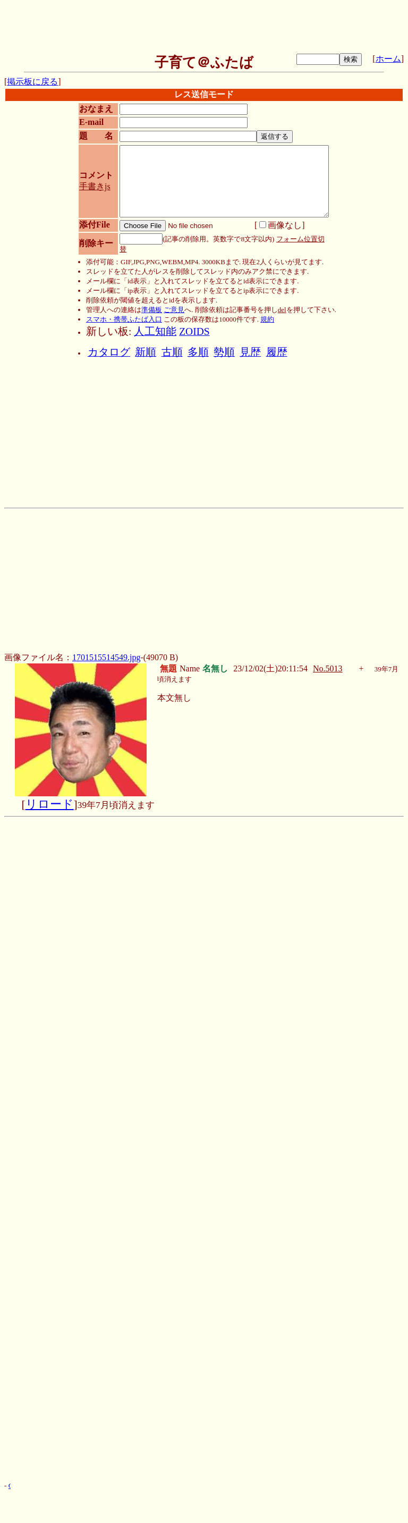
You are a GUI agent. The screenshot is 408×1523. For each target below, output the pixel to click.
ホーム (388, 58)
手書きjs (94, 186)
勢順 (224, 352)
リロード (50, 804)
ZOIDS (194, 331)
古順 (172, 352)
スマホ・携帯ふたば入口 (124, 319)
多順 (198, 352)
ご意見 (174, 310)
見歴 (250, 352)
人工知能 (155, 331)
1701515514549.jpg (106, 657)
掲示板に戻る (32, 81)
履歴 (276, 352)
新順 (145, 352)
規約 (267, 319)
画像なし (280, 225)
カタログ (109, 352)
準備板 (151, 310)
